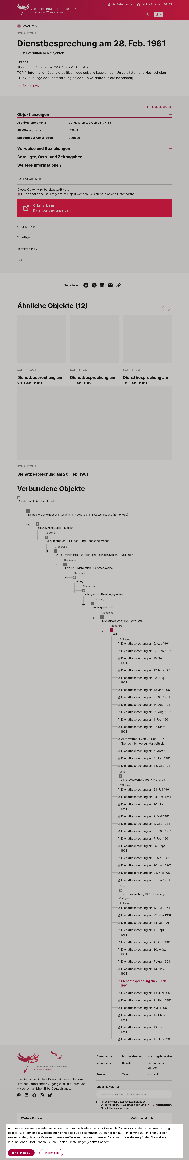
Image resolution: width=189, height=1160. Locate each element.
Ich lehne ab (51, 1152)
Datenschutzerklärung (124, 1137)
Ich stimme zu (21, 1152)
